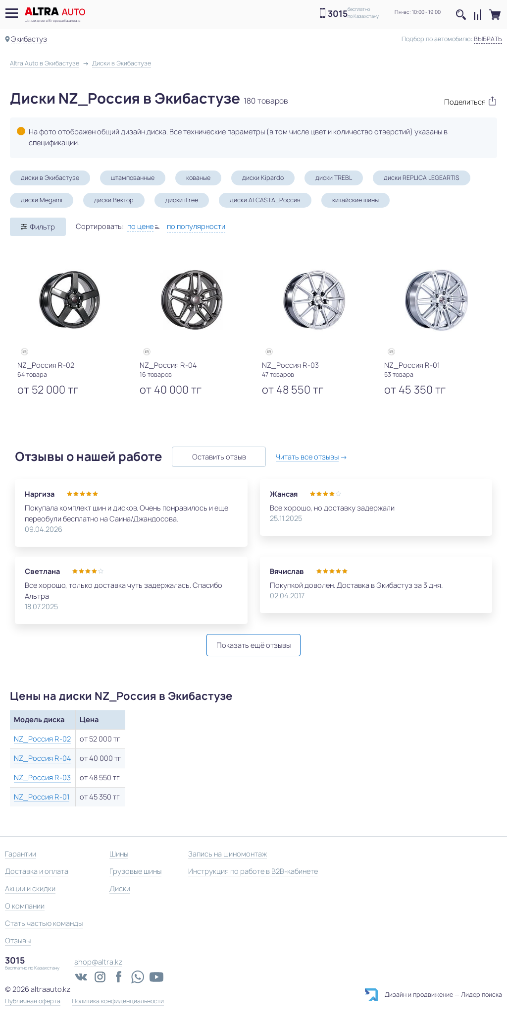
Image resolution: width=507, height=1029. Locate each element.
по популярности (196, 226)
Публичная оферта (32, 1001)
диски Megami (41, 200)
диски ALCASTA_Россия (265, 200)
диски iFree (181, 200)
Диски (119, 888)
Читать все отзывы (307, 456)
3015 (338, 13)
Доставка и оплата (36, 871)
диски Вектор (114, 200)
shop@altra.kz (98, 962)
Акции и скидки (30, 888)
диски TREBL (333, 177)
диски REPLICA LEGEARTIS (421, 177)
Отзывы (18, 940)
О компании (25, 906)
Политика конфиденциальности (118, 1001)
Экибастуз (29, 39)
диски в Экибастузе (50, 177)
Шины (118, 853)
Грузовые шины (135, 871)
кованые (198, 177)
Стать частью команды (44, 923)
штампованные (132, 177)
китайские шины (355, 200)
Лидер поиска (481, 994)
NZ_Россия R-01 (41, 796)
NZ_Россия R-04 (42, 758)
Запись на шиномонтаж (227, 853)
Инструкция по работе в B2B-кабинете (253, 871)
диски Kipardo (263, 177)
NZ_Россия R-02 (42, 738)
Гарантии (20, 853)
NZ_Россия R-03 (42, 777)
